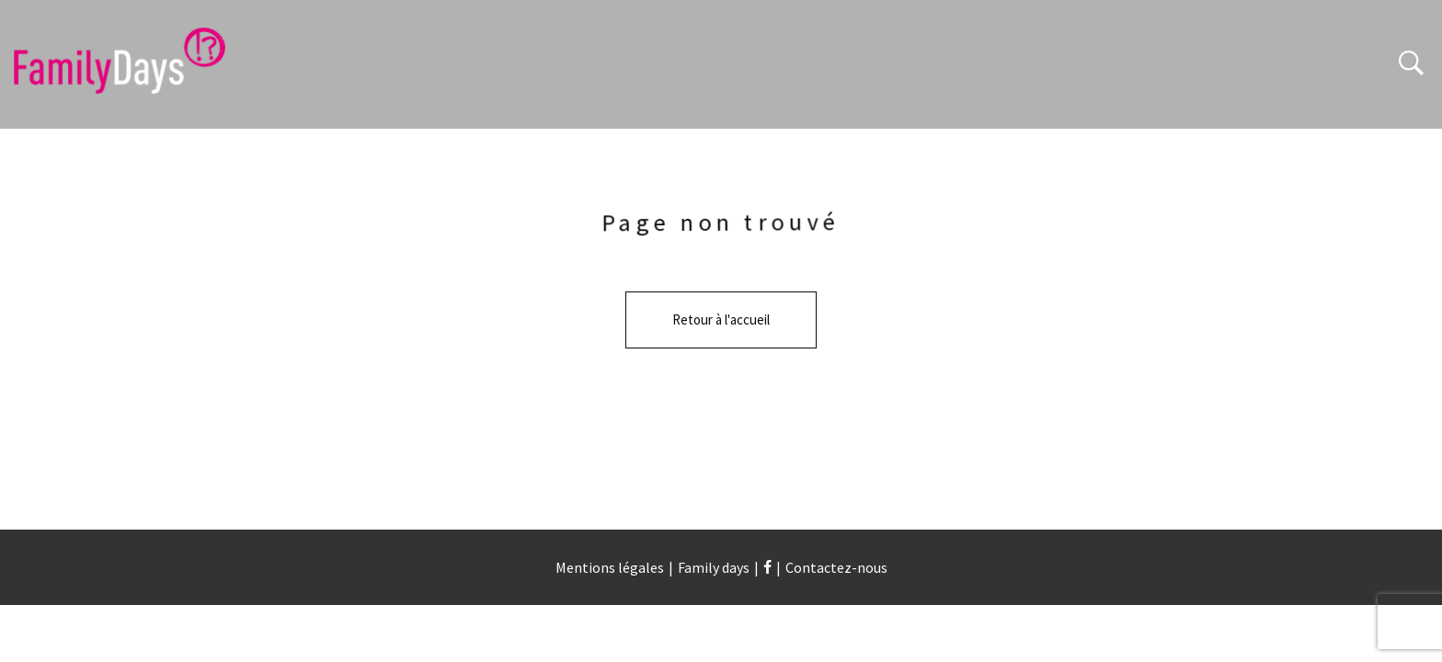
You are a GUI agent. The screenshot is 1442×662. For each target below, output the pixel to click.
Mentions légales (609, 567)
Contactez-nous (836, 567)
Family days (714, 567)
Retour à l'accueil (721, 319)
